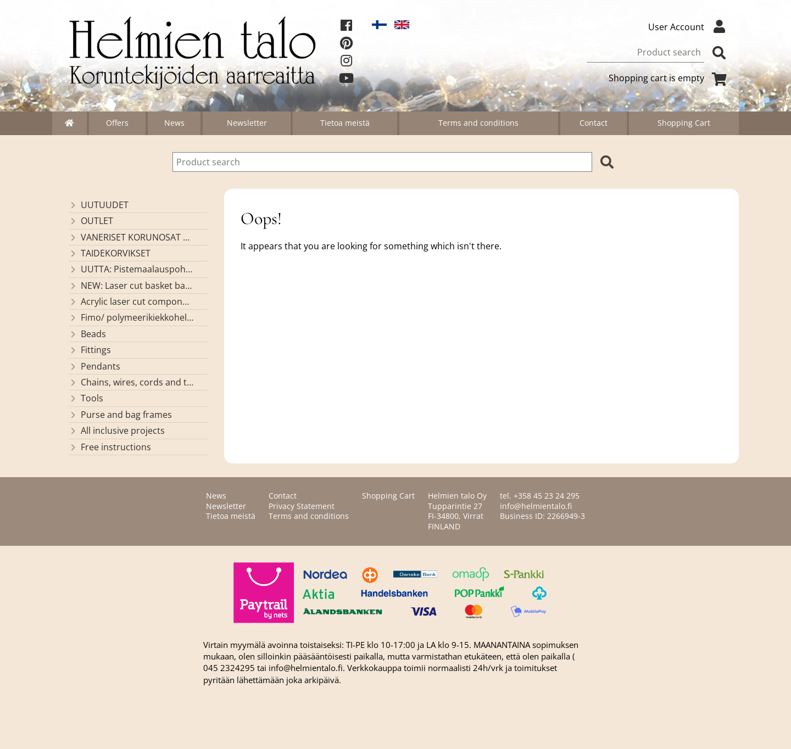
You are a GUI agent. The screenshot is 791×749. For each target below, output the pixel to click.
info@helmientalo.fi (536, 506)
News (174, 123)
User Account (689, 27)
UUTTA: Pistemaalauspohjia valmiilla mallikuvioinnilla (131, 269)
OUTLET (91, 221)
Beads (87, 334)
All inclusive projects (117, 430)
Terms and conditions (478, 123)
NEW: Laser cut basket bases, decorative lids (131, 286)
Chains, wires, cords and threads (131, 382)
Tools (86, 398)
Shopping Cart (684, 123)
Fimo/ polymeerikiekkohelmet (131, 317)
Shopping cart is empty (670, 78)
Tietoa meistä (345, 123)
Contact (594, 123)
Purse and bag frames (120, 415)
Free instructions (110, 447)
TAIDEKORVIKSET (110, 253)
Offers (117, 123)
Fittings (90, 350)
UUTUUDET (99, 205)
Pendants (94, 366)
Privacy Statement (302, 506)
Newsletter (247, 123)
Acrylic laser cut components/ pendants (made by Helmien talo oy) (131, 301)
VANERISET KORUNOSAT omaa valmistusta (131, 237)
